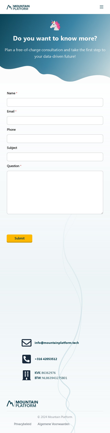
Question (14, 166)
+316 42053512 (46, 359)
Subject (12, 148)
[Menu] (101, 7)
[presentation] (37, 234)
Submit (19, 238)
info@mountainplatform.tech (57, 343)
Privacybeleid (22, 424)
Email (12, 111)
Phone (11, 129)
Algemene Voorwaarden (53, 424)
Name (12, 93)
